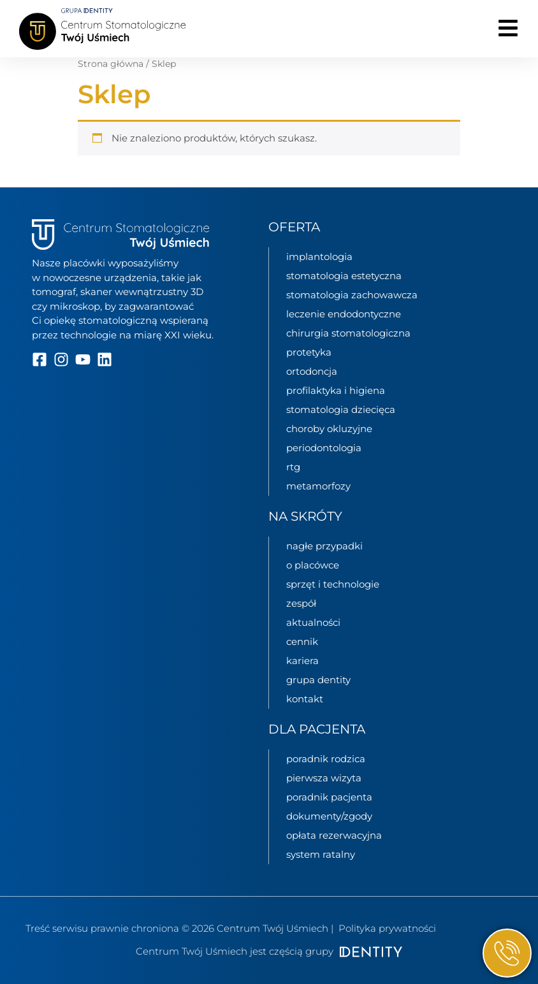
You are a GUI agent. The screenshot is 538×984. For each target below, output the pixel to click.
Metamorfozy (318, 486)
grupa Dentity (318, 680)
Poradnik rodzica (325, 759)
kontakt (304, 699)
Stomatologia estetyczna (344, 276)
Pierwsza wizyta (323, 778)
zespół (301, 603)
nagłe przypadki (324, 546)
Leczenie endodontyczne (343, 314)
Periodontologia (323, 448)
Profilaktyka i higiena (335, 390)
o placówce (312, 565)
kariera (302, 661)
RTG (293, 467)
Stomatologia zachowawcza (352, 295)
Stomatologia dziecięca (340, 409)
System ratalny (320, 854)
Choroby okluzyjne (329, 429)
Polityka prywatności (387, 928)
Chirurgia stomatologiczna (348, 333)
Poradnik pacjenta (329, 797)
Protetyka (308, 352)
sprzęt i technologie (332, 584)
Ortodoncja (311, 371)
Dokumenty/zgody (329, 816)
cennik (302, 641)
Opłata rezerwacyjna (334, 835)
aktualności (313, 622)
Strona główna (110, 64)
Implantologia (319, 256)
